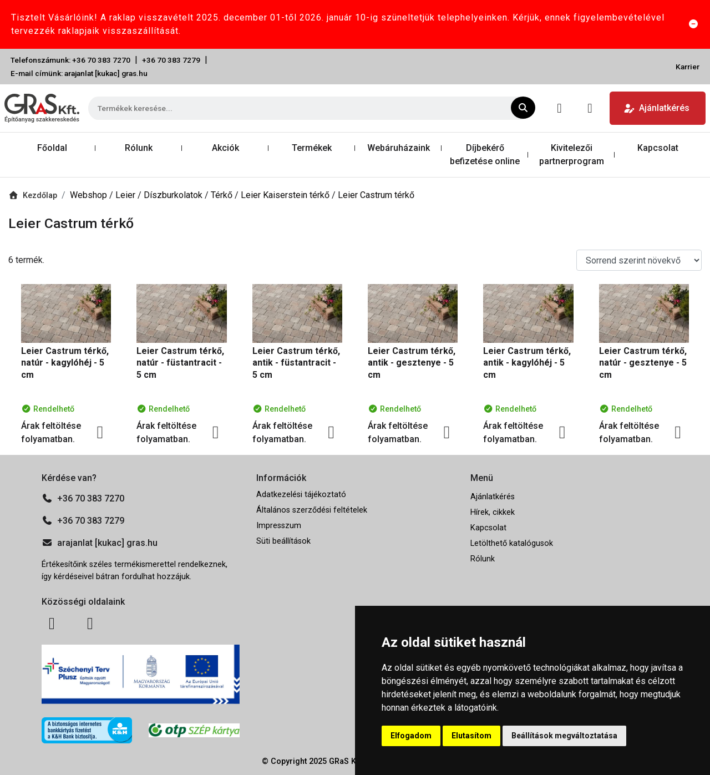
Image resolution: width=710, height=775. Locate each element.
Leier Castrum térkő (376, 195)
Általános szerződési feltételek (311, 510)
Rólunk (139, 148)
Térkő (223, 195)
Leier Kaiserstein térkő (286, 195)
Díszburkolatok (174, 195)
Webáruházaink (398, 148)
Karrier (687, 66)
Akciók (225, 148)
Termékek (312, 148)
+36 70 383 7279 (171, 59)
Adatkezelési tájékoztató (301, 494)
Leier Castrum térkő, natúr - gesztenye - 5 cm (643, 363)
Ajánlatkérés (656, 108)
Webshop (89, 195)
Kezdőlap (32, 195)
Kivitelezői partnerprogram (571, 154)
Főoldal (52, 148)
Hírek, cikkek (492, 512)
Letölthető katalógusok (511, 543)
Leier (126, 195)
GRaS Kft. (346, 761)
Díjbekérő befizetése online (485, 154)
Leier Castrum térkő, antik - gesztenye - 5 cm (411, 363)
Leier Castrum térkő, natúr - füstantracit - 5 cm (180, 363)
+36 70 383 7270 (83, 498)
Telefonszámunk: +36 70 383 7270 (70, 59)
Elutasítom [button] (471, 735)
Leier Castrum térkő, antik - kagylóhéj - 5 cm (527, 363)
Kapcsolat (657, 148)
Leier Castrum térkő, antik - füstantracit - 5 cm (296, 363)
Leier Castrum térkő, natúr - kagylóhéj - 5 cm (65, 363)
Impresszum (278, 525)
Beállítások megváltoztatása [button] (564, 735)
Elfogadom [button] (411, 735)
